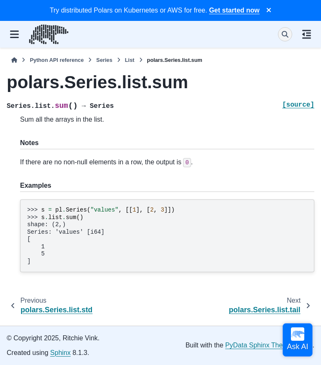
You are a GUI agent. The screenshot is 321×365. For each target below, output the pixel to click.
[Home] (14, 60)
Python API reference (57, 60)
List (130, 60)
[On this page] (306, 34)
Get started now (234, 10)
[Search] (285, 34)
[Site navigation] (14, 34)
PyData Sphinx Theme (258, 345)
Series (104, 60)
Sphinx (60, 352)
